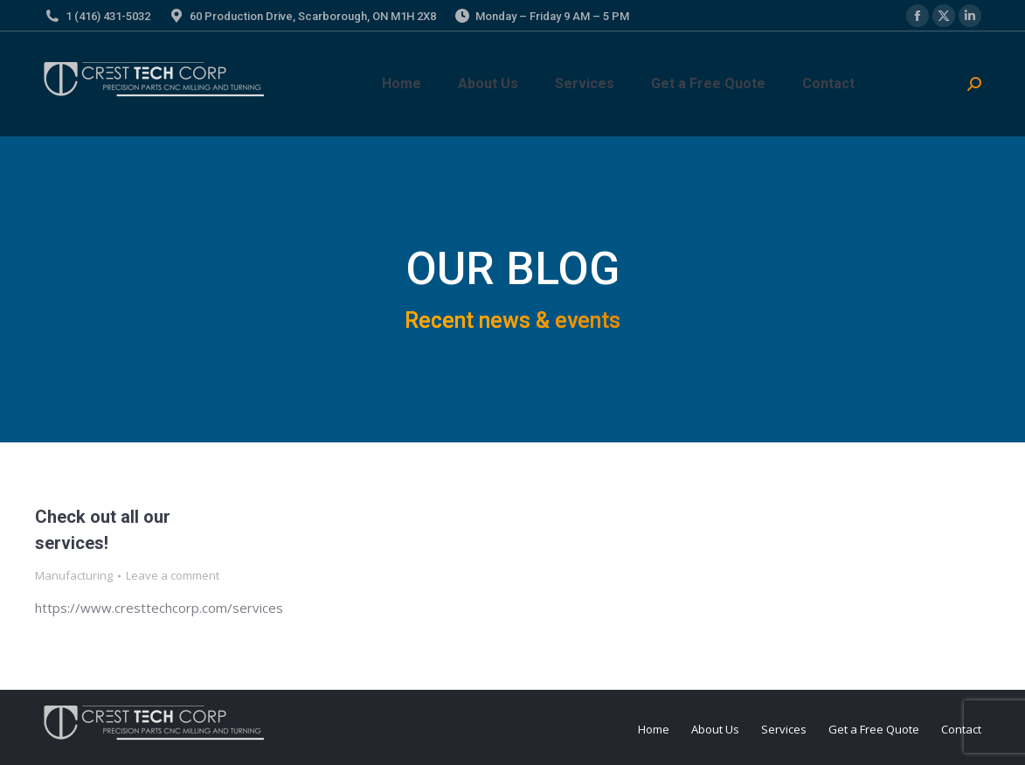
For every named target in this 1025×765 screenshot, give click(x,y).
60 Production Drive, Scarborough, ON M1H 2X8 (313, 16)
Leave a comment (172, 575)
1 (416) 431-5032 (108, 16)
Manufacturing (74, 575)
